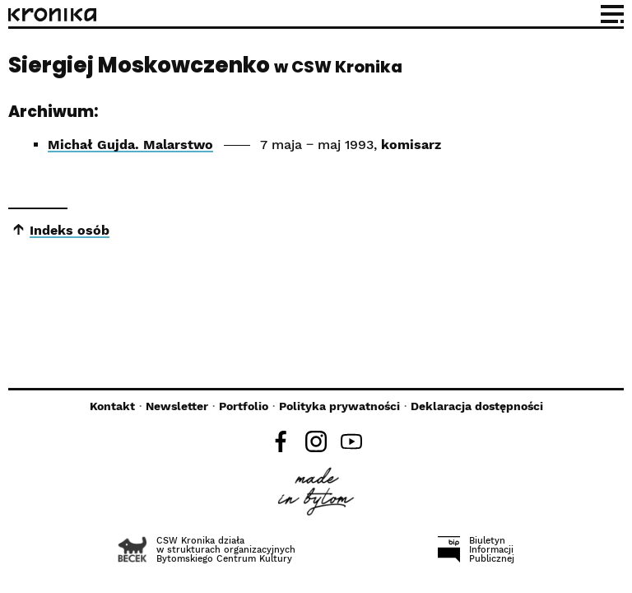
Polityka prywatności (339, 406)
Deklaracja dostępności (477, 406)
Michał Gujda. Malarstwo (130, 144)
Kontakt (112, 406)
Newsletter (177, 406)
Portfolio (243, 406)
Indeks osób (69, 230)
